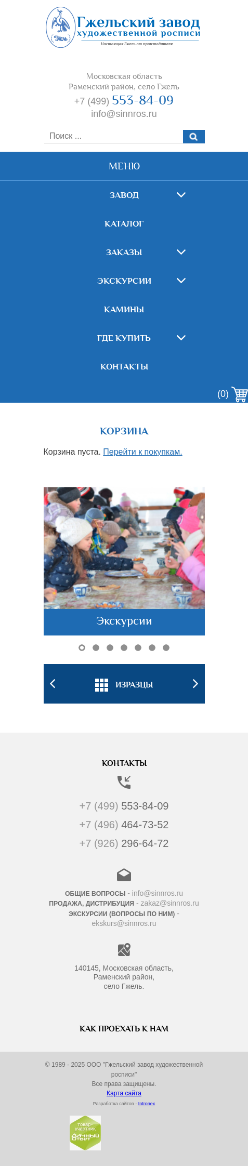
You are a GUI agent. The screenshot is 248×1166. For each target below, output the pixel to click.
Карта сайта (124, 1093)
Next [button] (196, 684)
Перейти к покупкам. (142, 451)
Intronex (146, 1103)
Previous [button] (53, 684)
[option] (124, 683)
